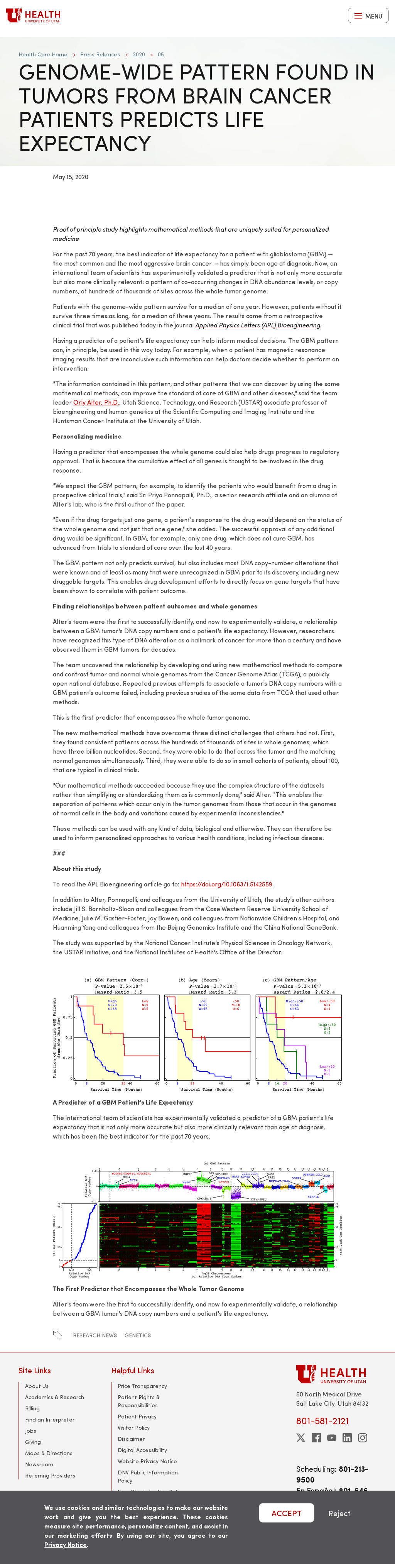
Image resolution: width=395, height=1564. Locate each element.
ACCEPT (287, 1513)
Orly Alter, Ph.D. (96, 402)
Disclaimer (131, 1438)
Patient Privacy (137, 1416)
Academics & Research (54, 1397)
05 (161, 54)
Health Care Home (43, 54)
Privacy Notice (65, 1544)
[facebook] (316, 1437)
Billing (32, 1408)
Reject (339, 1513)
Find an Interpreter (49, 1419)
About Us (37, 1385)
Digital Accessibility (142, 1450)
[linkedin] (347, 1437)
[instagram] (362, 1437)
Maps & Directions (49, 1453)
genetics (138, 1335)
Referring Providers (50, 1475)
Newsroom (39, 1464)
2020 (139, 54)
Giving (33, 1441)
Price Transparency (142, 1385)
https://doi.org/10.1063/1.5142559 (226, 884)
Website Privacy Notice (147, 1461)
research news (95, 1335)
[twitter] (301, 1437)
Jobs (30, 1430)
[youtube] (331, 1437)
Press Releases (100, 54)
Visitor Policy (134, 1427)
